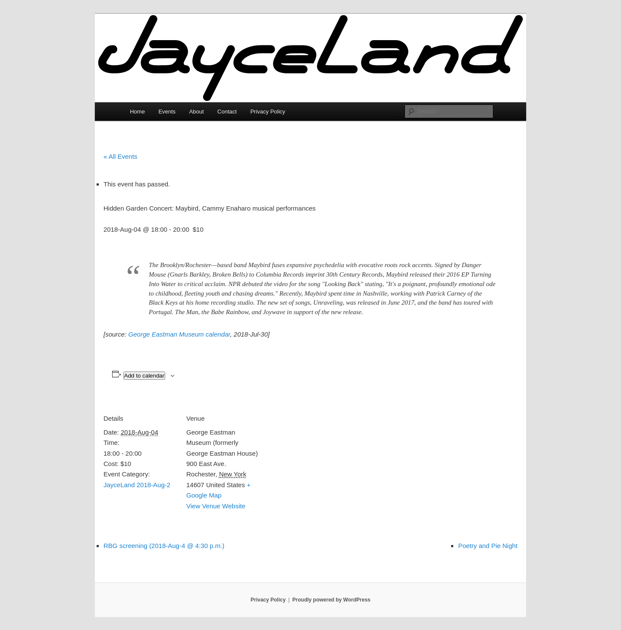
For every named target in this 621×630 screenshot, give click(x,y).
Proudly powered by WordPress (331, 600)
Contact (227, 111)
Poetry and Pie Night (488, 545)
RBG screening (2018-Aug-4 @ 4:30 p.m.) (164, 545)
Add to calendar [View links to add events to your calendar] (144, 375)
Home (137, 111)
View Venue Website (215, 506)
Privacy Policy (267, 111)
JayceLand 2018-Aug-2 (137, 484)
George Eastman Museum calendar (179, 334)
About (196, 111)
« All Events (120, 156)
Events (167, 111)
